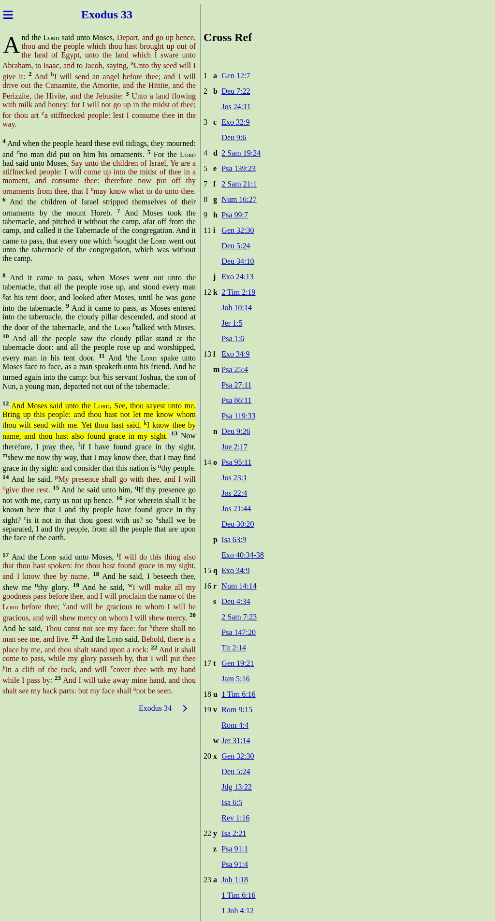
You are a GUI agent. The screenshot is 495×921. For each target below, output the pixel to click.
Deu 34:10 (237, 261)
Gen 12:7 (235, 76)
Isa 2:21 (233, 833)
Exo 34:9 (235, 354)
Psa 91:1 (234, 849)
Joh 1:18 (234, 880)
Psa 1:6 (232, 338)
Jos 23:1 (234, 478)
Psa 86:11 (236, 400)
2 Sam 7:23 (239, 617)
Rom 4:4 (234, 725)
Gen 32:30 (237, 230)
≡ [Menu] (8, 14)
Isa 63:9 (233, 539)
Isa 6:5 (231, 802)
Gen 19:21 (237, 663)
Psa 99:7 (234, 215)
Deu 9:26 (235, 431)
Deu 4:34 (235, 601)
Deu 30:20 (237, 524)
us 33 (121, 14)
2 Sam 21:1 (239, 184)
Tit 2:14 (233, 648)
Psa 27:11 (236, 385)
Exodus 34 (155, 708)
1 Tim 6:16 (238, 694)
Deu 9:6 (233, 137)
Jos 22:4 (234, 493)
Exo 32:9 (235, 122)
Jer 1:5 (231, 323)
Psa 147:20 (238, 632)
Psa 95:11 (236, 462)
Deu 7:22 (235, 91)
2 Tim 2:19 (238, 292)
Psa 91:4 (234, 864)
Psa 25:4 (234, 369)
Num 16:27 (238, 199)
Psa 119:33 (238, 416)
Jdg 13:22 (236, 787)
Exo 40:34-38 (242, 555)
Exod (92, 14)
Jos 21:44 (236, 508)
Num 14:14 (238, 586)
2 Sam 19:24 (241, 153)
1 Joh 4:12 (237, 911)
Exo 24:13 (237, 277)
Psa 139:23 (238, 168)
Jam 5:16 (235, 679)
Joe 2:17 (234, 447)
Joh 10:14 (236, 307)
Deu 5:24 (235, 246)
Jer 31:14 (235, 740)
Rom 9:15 (236, 709)
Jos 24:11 (235, 106)
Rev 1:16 (235, 818)
